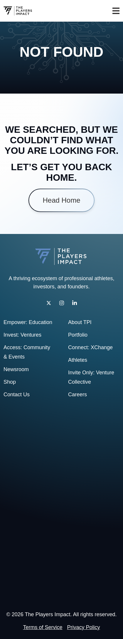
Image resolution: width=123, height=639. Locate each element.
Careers (77, 394)
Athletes (77, 360)
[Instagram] (62, 303)
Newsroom (16, 369)
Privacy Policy (83, 627)
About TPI (80, 322)
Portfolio (77, 335)
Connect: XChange (90, 347)
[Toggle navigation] (115, 10)
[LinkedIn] (74, 303)
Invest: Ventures (22, 335)
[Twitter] (49, 303)
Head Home (61, 200)
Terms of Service (42, 627)
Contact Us (17, 394)
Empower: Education (28, 322)
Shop (10, 382)
